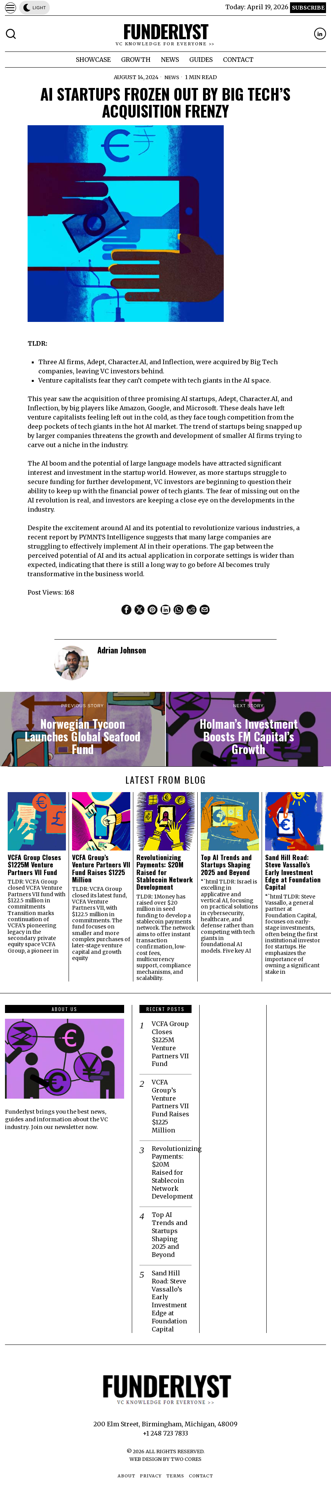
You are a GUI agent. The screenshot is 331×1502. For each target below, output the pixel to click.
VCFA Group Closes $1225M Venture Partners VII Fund (34, 865)
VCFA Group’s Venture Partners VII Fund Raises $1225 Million (101, 868)
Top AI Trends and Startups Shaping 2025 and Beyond (226, 865)
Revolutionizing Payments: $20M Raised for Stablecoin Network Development (164, 872)
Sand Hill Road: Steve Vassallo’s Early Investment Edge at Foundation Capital (293, 872)
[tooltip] (320, 34)
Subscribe (308, 7)
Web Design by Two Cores (165, 1459)
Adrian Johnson (121, 650)
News (172, 77)
